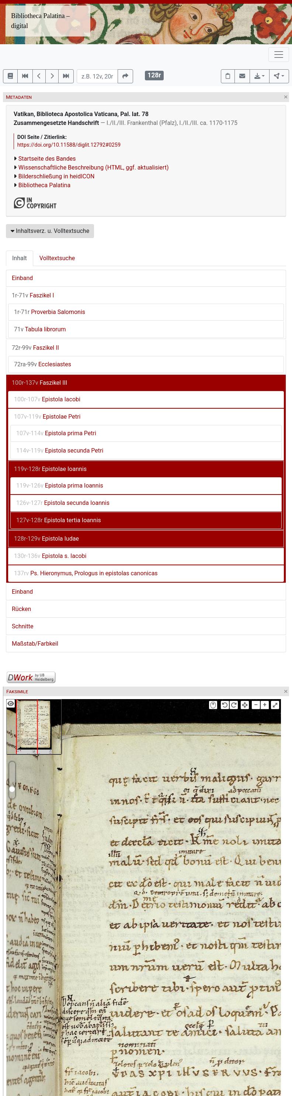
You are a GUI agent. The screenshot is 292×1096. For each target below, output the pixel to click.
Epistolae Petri (47, 416)
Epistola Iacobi (47, 399)
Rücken (21, 608)
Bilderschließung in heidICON (56, 176)
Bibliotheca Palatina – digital (40, 20)
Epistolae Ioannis (50, 468)
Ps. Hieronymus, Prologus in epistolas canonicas (86, 573)
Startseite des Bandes (47, 158)
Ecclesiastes (42, 364)
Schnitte (22, 626)
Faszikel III (39, 382)
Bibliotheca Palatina (44, 185)
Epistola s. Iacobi (50, 555)
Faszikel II (35, 347)
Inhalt (19, 258)
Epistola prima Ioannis (59, 485)
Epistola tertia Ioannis (58, 520)
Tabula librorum (40, 329)
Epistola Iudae (46, 538)
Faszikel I (33, 295)
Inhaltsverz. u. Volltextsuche (50, 230)
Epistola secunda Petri (59, 450)
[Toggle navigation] (278, 54)
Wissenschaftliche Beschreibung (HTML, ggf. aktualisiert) (93, 167)
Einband (22, 278)
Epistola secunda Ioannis (63, 502)
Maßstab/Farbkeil (35, 643)
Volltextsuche (57, 258)
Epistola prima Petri (56, 433)
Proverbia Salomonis (49, 311)
